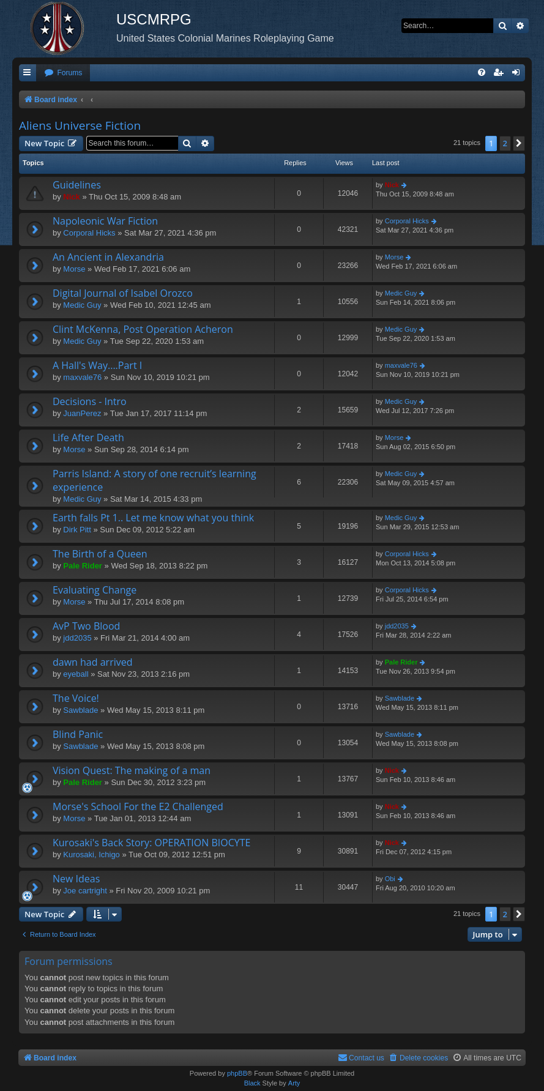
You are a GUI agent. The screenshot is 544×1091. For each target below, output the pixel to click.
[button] (519, 143)
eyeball (75, 674)
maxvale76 (82, 377)
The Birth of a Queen (100, 553)
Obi (390, 878)
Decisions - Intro (90, 401)
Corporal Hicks (89, 232)
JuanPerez (82, 413)
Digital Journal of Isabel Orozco (123, 293)
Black (252, 1083)
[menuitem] (63, 73)
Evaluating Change (94, 590)
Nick (71, 196)
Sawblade (80, 710)
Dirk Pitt (77, 529)
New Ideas (76, 878)
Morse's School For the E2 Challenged (138, 806)
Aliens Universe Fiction (80, 125)
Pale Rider (82, 565)
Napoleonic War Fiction (105, 221)
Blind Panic (78, 734)
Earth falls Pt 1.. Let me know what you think (153, 517)
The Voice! (76, 698)
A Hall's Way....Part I (97, 365)
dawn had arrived (92, 662)
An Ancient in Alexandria (108, 257)
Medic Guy (82, 305)
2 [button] (505, 143)
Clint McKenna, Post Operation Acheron (143, 329)
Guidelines (77, 185)
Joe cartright (85, 890)
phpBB (237, 1073)
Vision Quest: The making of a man (132, 770)
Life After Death (88, 437)
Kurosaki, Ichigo (91, 854)
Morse (74, 269)
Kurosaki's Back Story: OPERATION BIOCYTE (151, 842)
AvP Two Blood (86, 626)
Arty (294, 1083)
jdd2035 (77, 637)
